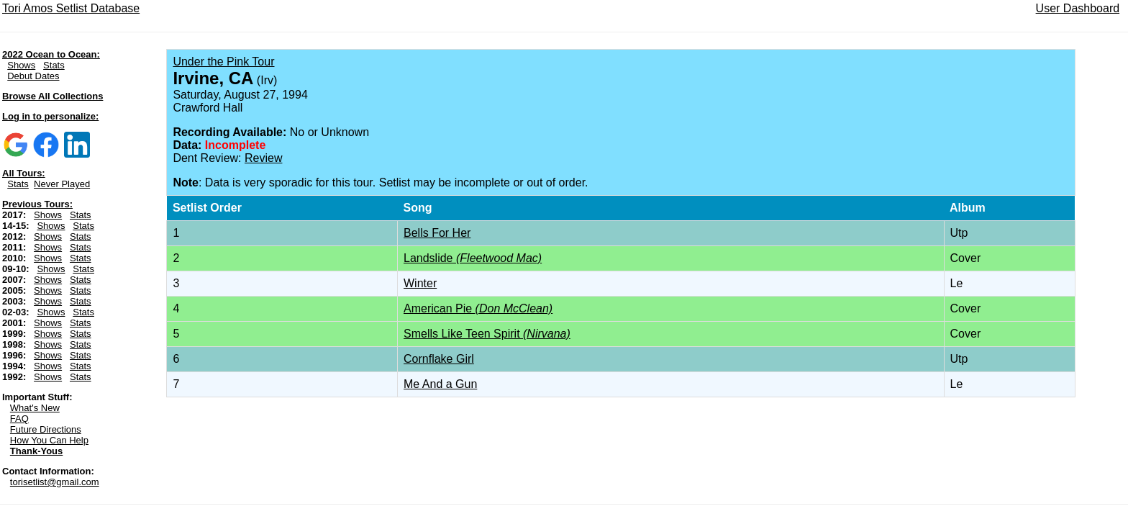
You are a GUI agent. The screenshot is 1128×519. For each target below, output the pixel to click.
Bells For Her (437, 233)
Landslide (473, 258)
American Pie (478, 308)
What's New (35, 407)
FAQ (19, 418)
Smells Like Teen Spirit (487, 334)
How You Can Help (49, 440)
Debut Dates (33, 76)
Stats (54, 65)
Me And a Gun (440, 384)
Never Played (62, 184)
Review (263, 158)
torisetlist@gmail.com (54, 482)
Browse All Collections (52, 96)
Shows (21, 65)
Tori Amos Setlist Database (71, 8)
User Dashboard (1078, 8)
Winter (420, 283)
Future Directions (45, 429)
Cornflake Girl (439, 359)
